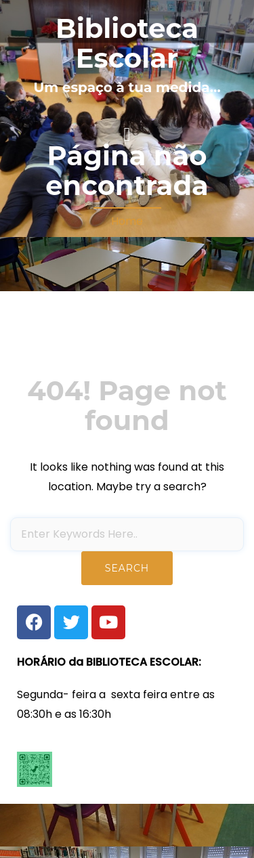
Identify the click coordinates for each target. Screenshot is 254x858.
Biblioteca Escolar (127, 43)
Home (127, 221)
